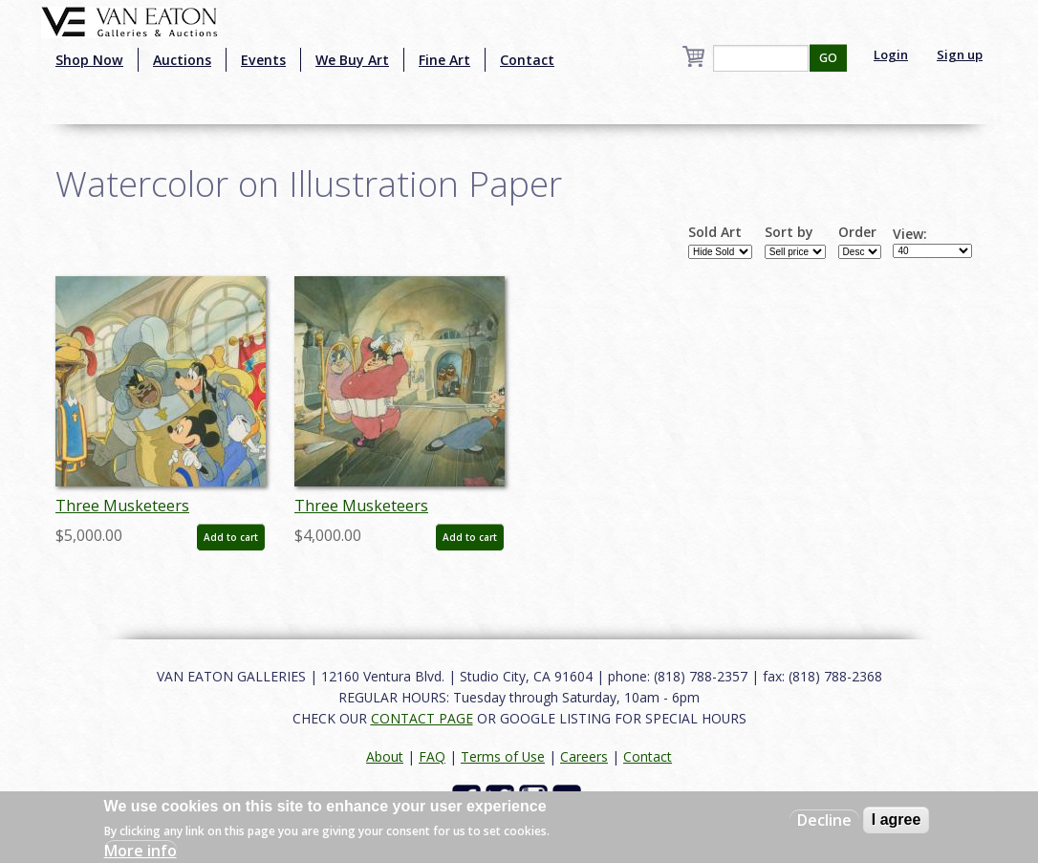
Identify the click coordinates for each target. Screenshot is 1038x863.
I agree (896, 819)
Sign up (960, 54)
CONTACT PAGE (422, 718)
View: (910, 234)
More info (140, 850)
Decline (824, 820)
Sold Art (715, 232)
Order (857, 232)
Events (263, 60)
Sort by (789, 232)
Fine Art (444, 60)
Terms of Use (503, 756)
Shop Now (89, 60)
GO (828, 58)
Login (891, 54)
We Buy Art (352, 60)
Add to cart (231, 537)
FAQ (432, 756)
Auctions (182, 60)
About (384, 756)
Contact (527, 60)
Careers (584, 756)
